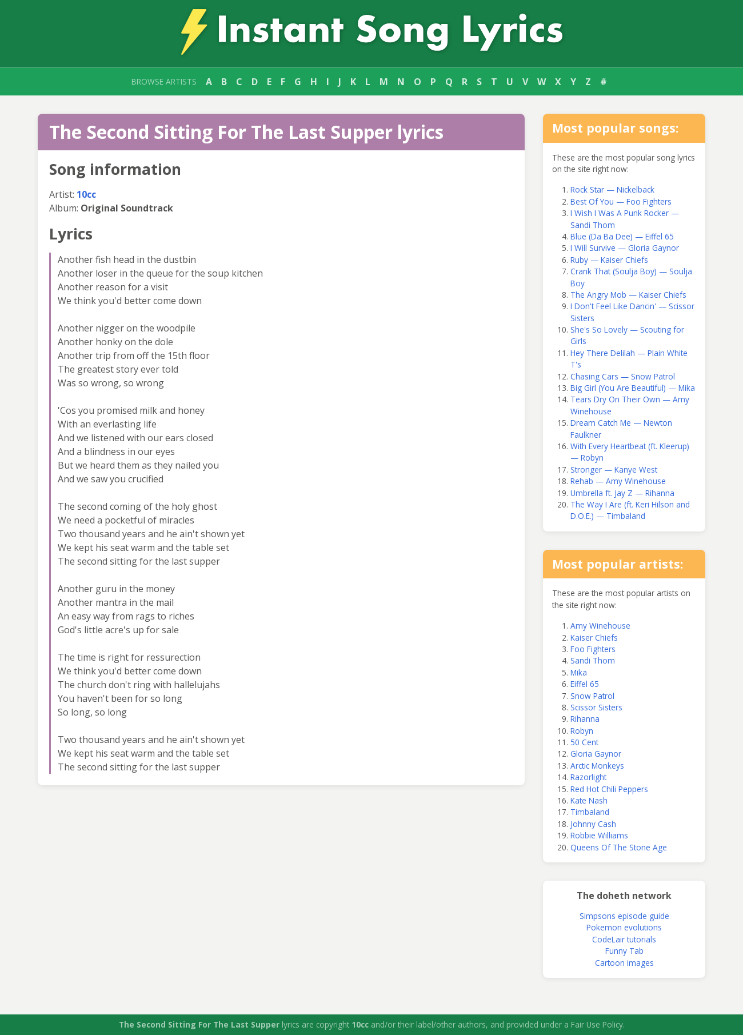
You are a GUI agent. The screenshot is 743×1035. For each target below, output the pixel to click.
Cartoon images (624, 962)
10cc (86, 194)
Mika (578, 672)
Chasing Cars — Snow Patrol (622, 376)
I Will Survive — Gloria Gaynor (624, 247)
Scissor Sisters (596, 707)
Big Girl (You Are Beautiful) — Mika (632, 387)
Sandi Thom (592, 660)
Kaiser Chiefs (594, 637)
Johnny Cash (593, 823)
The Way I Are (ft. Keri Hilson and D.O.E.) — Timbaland (630, 510)
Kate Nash (589, 800)
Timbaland (589, 811)
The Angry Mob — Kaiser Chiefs (628, 294)
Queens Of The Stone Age (618, 847)
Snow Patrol (592, 695)
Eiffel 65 (584, 683)
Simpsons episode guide (624, 915)
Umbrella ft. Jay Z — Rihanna (622, 492)
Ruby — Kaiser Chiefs (609, 259)
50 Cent (584, 742)
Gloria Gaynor (595, 753)
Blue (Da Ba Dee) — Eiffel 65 (622, 236)
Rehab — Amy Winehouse (618, 480)
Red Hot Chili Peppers (609, 789)
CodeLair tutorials (624, 939)
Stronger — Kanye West (613, 469)
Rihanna (585, 718)
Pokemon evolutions (624, 927)
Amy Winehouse (600, 625)
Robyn (581, 730)
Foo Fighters (593, 649)
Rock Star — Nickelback (612, 189)
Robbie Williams (599, 835)
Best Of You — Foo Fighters (621, 201)
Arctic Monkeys (597, 765)
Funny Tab (624, 950)
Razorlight (588, 777)
